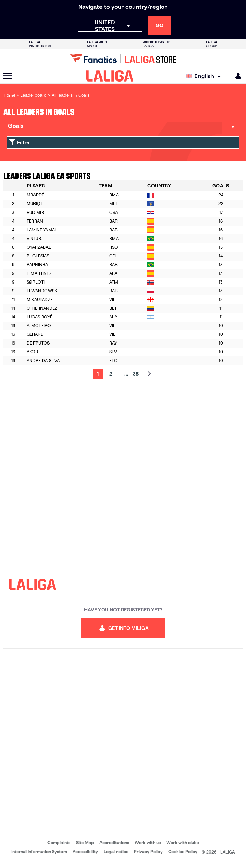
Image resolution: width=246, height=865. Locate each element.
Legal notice (116, 851)
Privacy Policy (148, 851)
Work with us (148, 842)
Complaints (58, 842)
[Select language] (205, 76)
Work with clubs (182, 842)
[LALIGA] (109, 76)
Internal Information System (39, 851)
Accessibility (85, 851)
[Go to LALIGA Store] (123, 58)
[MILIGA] (236, 76)
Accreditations (114, 842)
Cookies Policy (182, 851)
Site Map (85, 842)
